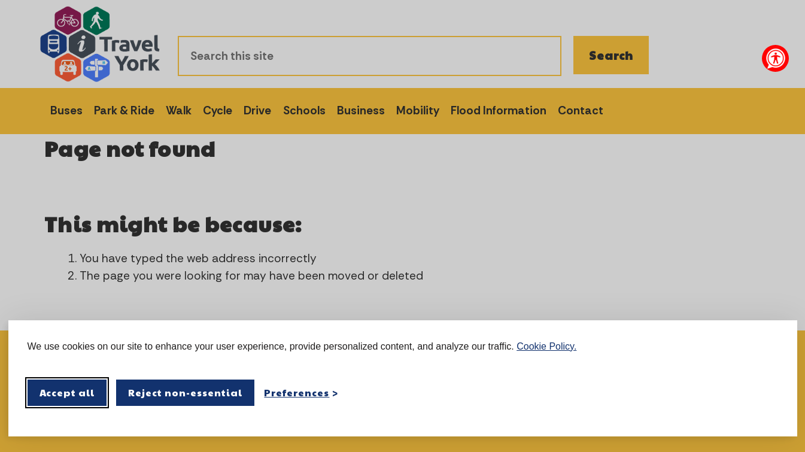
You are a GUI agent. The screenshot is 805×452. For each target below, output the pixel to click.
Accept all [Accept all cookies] (67, 392)
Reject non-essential (185, 392)
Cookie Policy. (546, 346)
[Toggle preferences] (301, 392)
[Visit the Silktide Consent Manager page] (771, 393)
